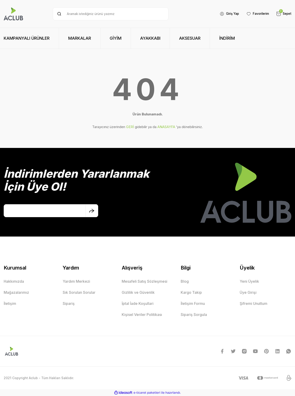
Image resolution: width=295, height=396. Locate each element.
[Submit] (91, 210)
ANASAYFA (166, 127)
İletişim (10, 303)
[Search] (110, 13)
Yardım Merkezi (76, 281)
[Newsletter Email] (51, 210)
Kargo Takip (191, 292)
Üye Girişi (248, 292)
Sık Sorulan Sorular (79, 292)
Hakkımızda (14, 281)
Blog (185, 281)
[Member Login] (225, 13)
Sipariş (69, 303)
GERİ (130, 127)
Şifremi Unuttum (253, 303)
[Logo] (13, 13)
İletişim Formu (193, 303)
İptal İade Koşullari (137, 303)
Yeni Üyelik (249, 281)
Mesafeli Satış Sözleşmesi (144, 281)
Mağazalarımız (16, 292)
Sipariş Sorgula (194, 314)
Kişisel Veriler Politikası (142, 314)
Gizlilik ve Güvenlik (138, 292)
